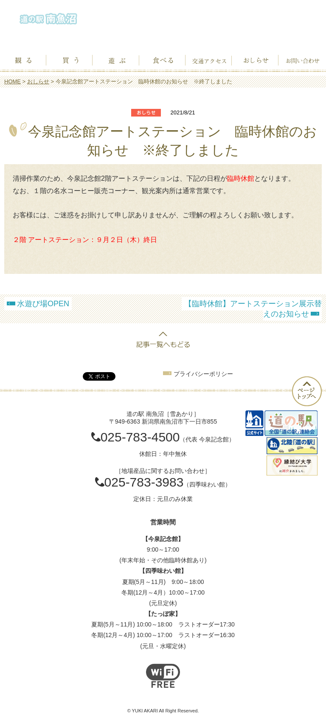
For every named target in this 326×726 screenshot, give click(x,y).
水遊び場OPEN (43, 303)
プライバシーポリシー (203, 373)
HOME (12, 81)
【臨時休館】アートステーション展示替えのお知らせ (253, 308)
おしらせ (38, 81)
